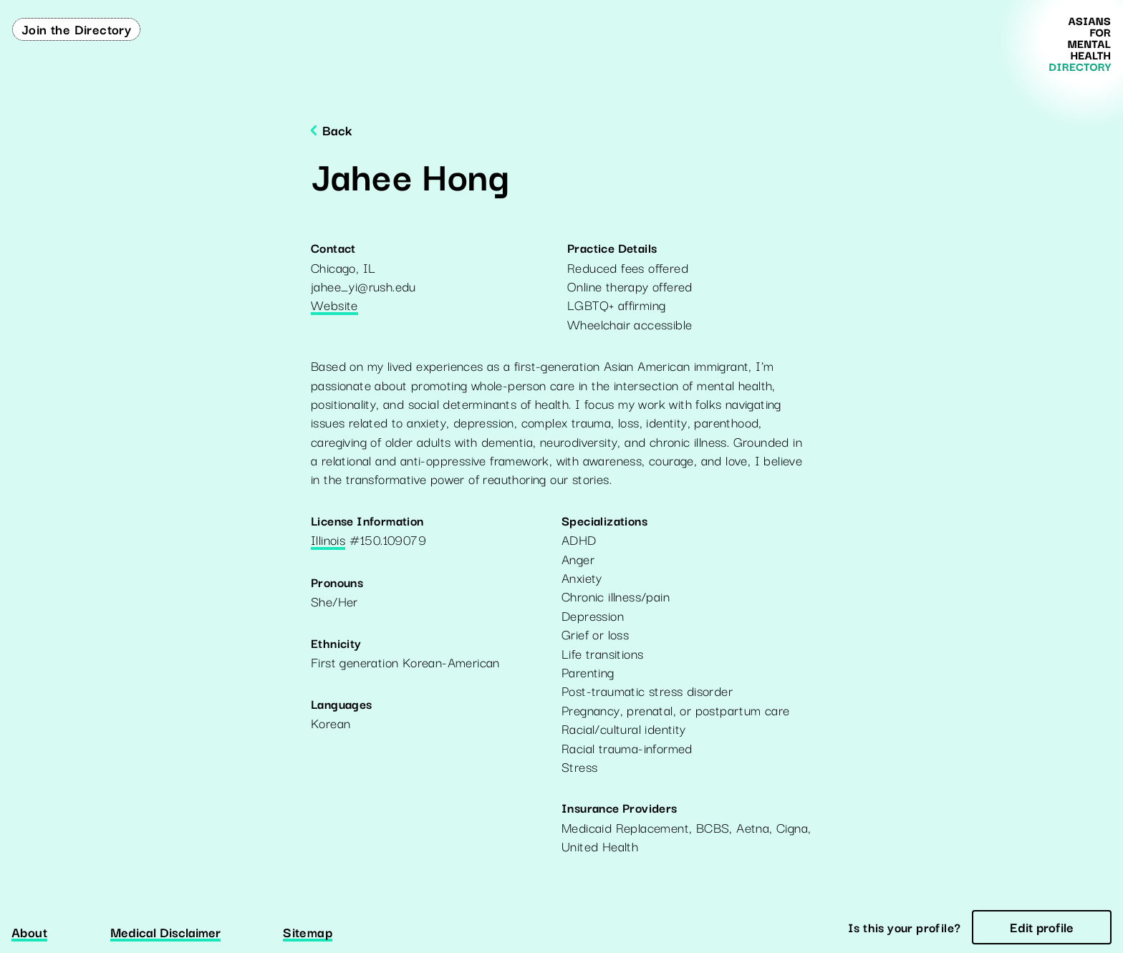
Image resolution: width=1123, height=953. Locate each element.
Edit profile (1042, 926)
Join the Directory (76, 29)
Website (334, 305)
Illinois (328, 540)
